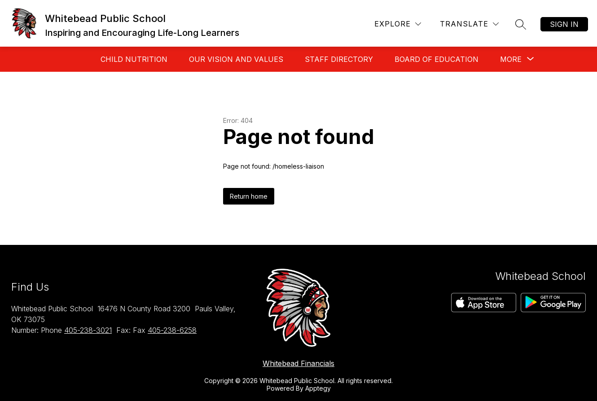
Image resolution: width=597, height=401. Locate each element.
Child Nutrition (134, 59)
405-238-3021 (88, 330)
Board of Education (436, 59)
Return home (249, 196)
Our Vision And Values (236, 59)
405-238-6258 (172, 330)
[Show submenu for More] (511, 59)
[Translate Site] (469, 24)
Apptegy (318, 388)
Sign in (564, 24)
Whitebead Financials (298, 363)
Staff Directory (339, 59)
